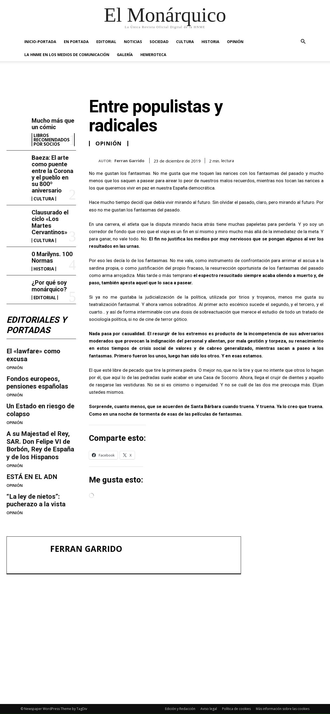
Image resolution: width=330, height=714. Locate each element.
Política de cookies (236, 709)
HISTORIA (210, 41)
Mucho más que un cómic (53, 124)
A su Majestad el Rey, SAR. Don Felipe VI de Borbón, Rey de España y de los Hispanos (40, 445)
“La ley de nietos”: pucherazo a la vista (35, 500)
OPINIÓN (235, 41)
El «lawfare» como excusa (33, 355)
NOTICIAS (133, 41)
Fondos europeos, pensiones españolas (37, 382)
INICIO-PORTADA (40, 41)
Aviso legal (208, 709)
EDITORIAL (106, 41)
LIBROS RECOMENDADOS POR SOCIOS (52, 139)
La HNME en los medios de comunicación (66, 54)
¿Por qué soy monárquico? (49, 285)
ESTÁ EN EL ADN (31, 477)
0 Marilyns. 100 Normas (52, 257)
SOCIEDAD (159, 41)
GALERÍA (125, 54)
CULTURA (185, 41)
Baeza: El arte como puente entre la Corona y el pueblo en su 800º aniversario (52, 174)
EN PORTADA (76, 41)
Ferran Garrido (129, 160)
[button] (302, 42)
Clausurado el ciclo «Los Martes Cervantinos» (50, 222)
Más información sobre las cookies (282, 709)
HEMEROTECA (153, 54)
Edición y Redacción (180, 709)
